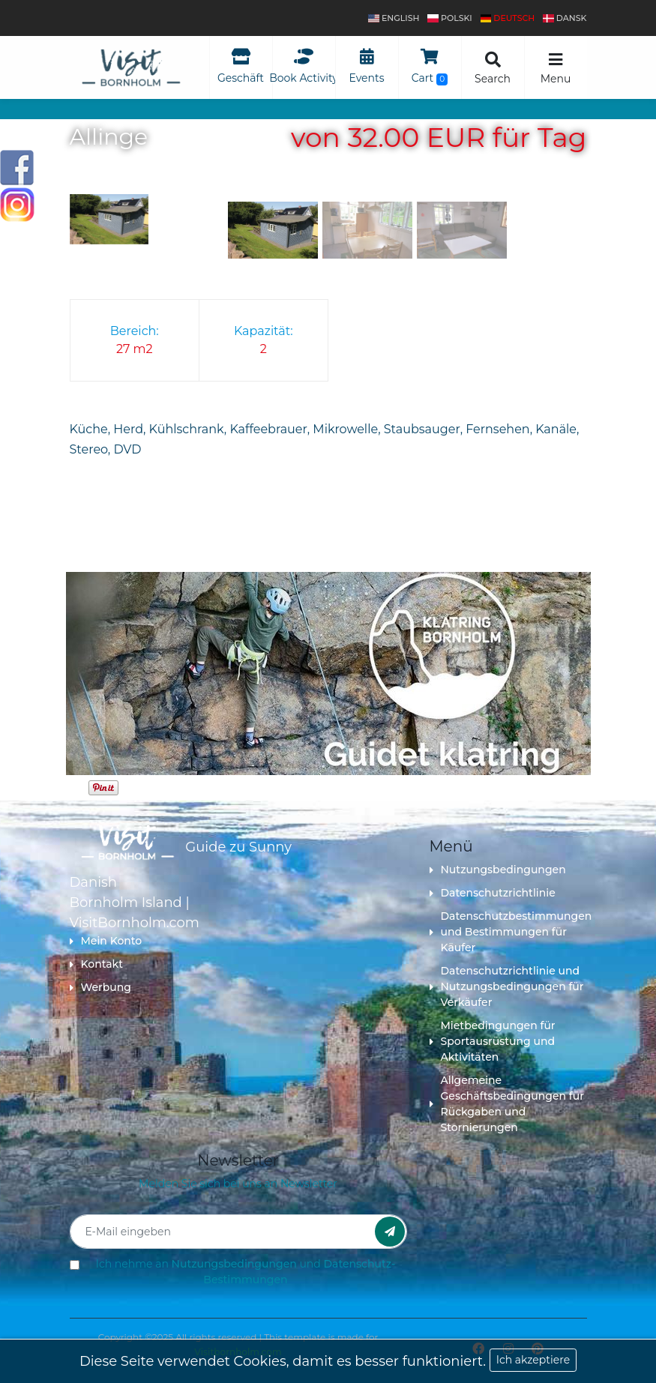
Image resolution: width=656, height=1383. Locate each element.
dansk (564, 18)
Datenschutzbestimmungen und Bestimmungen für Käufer (508, 931)
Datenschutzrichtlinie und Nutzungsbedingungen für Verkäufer (507, 986)
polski (449, 18)
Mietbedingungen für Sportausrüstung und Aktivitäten (493, 1041)
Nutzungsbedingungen (498, 869)
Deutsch (508, 18)
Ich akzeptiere (533, 1360)
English (393, 18)
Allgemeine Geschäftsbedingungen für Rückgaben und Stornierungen (507, 1103)
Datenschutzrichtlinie (493, 893)
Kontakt (96, 964)
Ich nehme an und (246, 1271)
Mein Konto (106, 940)
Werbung (100, 987)
